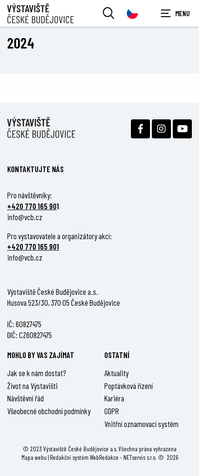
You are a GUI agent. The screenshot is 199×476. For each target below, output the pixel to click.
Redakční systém (69, 457)
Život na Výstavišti (32, 385)
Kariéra (114, 398)
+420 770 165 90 (32, 206)
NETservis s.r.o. (140, 457)
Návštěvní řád (25, 398)
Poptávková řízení (128, 385)
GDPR (111, 411)
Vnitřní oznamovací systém (141, 423)
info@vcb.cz (24, 217)
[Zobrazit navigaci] (175, 13)
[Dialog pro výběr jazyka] (132, 13)
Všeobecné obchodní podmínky (48, 411)
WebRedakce (104, 457)
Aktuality (116, 373)
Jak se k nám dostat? (36, 373)
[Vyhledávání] (108, 13)
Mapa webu (34, 457)
